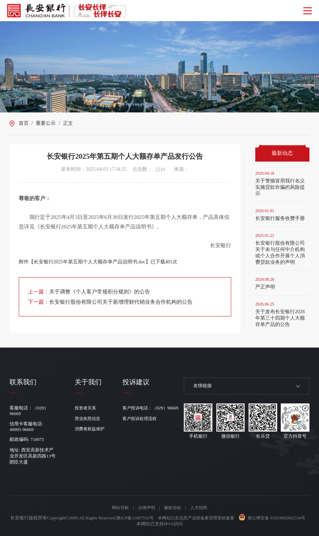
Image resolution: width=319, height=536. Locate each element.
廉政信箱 (173, 507)
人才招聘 (201, 507)
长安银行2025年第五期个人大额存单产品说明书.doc (90, 261)
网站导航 (118, 507)
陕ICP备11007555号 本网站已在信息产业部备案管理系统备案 (194, 517)
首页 (24, 123)
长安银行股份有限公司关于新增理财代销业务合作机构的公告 (121, 302)
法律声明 (146, 507)
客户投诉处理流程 (143, 418)
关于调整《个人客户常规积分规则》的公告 (99, 292)
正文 (68, 123)
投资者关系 (86, 408)
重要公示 (46, 123)
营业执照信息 (89, 418)
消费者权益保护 (91, 428)
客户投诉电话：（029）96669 (155, 408)
